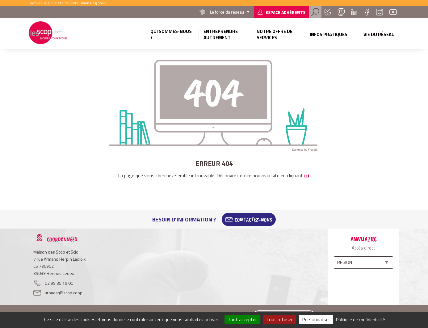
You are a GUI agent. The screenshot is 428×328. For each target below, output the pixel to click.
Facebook (366, 12)
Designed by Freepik (304, 149)
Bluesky (327, 12)
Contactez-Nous (253, 219)
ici (306, 175)
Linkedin (354, 12)
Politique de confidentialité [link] (360, 319)
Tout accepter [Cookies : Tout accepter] (242, 319)
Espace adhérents (285, 12)
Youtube (393, 12)
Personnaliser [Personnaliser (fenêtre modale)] (316, 319)
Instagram (379, 12)
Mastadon (341, 12)
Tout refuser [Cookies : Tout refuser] (279, 319)
